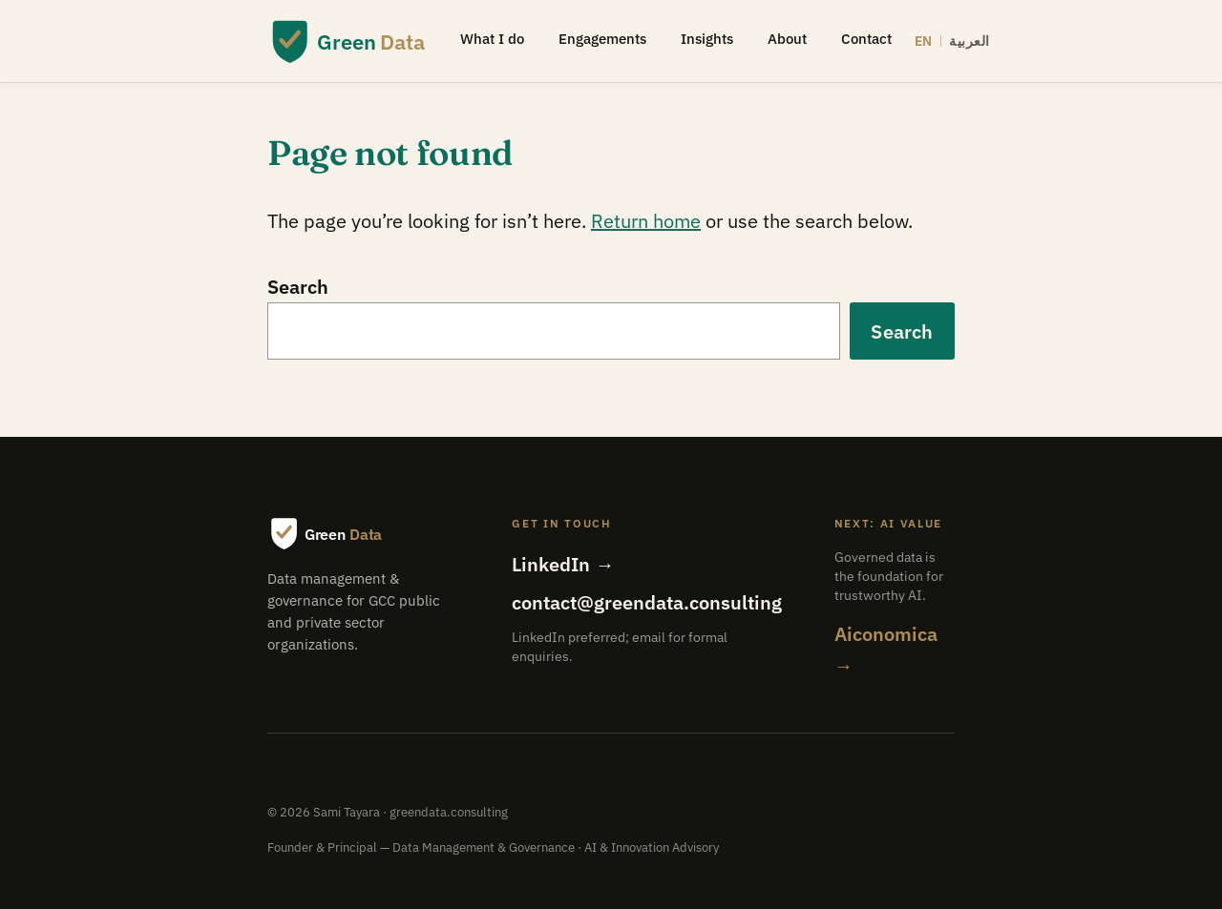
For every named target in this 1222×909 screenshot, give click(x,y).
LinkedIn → (563, 564)
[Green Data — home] (346, 41)
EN (924, 41)
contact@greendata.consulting (647, 602)
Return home (646, 221)
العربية (969, 41)
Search (297, 287)
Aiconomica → (886, 649)
